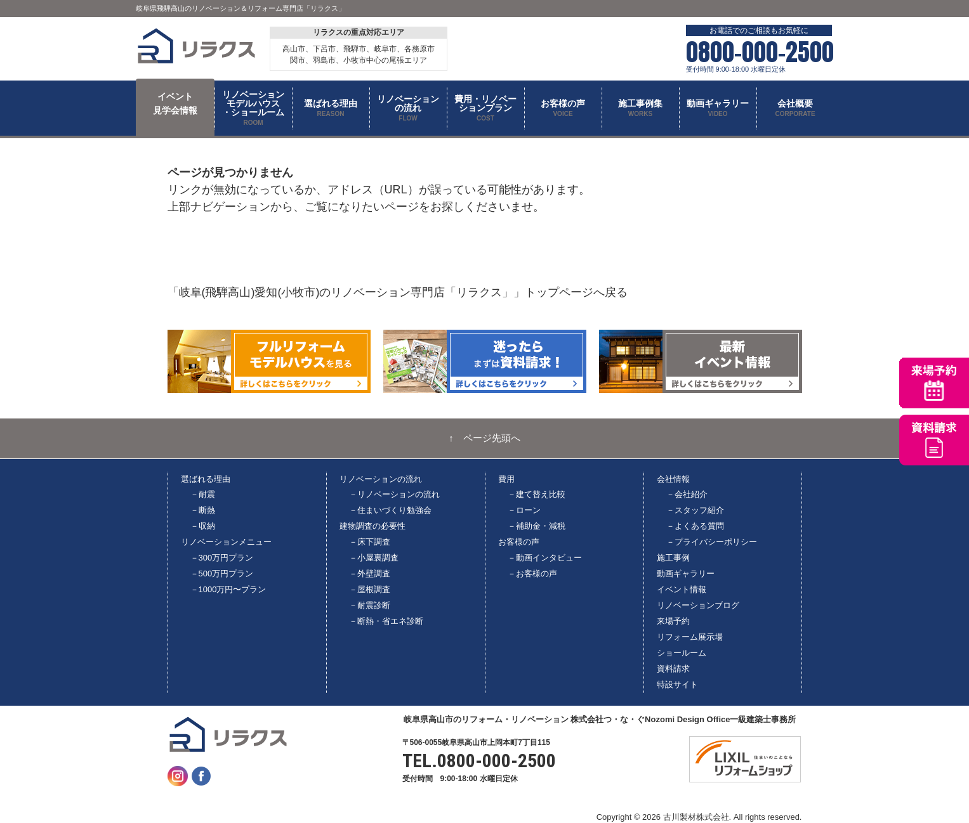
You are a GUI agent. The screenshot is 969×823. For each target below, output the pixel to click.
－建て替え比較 (536, 494)
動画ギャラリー (686, 573)
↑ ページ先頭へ (484, 438)
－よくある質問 (695, 526)
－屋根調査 (369, 589)
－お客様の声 (532, 573)
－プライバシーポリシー (711, 542)
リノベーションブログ (698, 605)
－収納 (202, 526)
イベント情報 (681, 589)
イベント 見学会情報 (175, 103)
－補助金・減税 (536, 526)
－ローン (524, 510)
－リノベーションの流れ (394, 494)
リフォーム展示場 (690, 637)
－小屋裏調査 (374, 557)
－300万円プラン (222, 557)
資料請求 (673, 668)
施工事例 (673, 557)
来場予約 (673, 621)
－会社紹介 (687, 494)
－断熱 (202, 510)
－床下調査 (369, 542)
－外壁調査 (369, 573)
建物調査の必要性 (372, 526)
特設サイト (677, 684)
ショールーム (681, 653)
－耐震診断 (369, 605)
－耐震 (202, 494)
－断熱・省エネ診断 (386, 621)
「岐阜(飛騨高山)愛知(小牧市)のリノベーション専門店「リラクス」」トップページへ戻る (398, 292)
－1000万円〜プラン (228, 589)
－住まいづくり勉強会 (390, 510)
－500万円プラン (222, 573)
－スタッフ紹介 (695, 510)
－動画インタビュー (545, 557)
